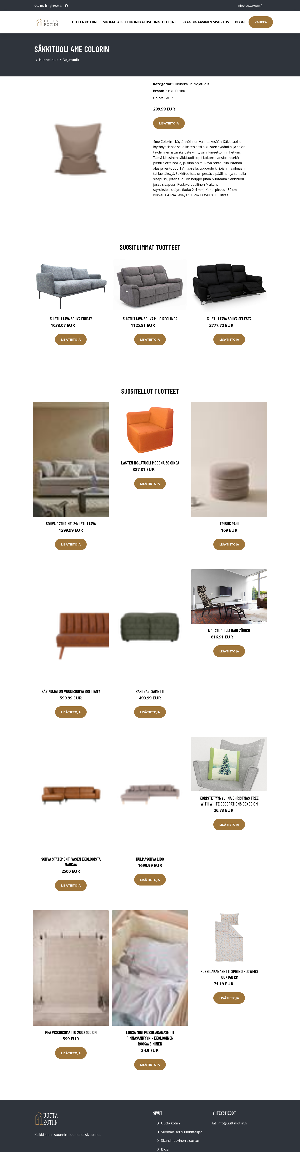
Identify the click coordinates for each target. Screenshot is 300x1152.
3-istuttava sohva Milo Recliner (150, 318)
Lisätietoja (169, 123)
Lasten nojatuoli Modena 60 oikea (150, 462)
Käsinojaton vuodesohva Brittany (71, 691)
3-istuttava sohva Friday (71, 318)
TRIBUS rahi (229, 523)
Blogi (240, 22)
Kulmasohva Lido (150, 858)
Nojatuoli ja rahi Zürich (229, 630)
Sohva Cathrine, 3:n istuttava (71, 523)
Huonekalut (48, 59)
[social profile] (66, 6)
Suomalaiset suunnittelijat (181, 1132)
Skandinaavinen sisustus (205, 22)
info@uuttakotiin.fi (250, 6)
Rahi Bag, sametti (150, 691)
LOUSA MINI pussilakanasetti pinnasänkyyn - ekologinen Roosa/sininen (150, 1038)
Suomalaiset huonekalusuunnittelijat (139, 22)
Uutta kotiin (84, 22)
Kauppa (261, 22)
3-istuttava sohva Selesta (229, 318)
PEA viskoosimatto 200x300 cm (71, 1032)
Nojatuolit (71, 59)
